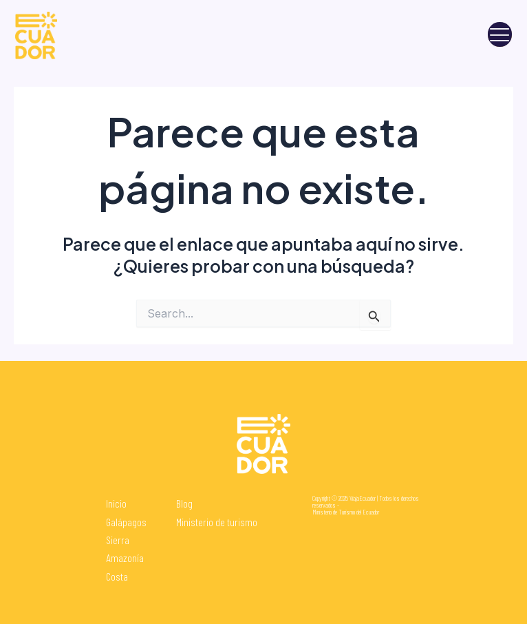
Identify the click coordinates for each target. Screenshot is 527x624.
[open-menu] (500, 35)
